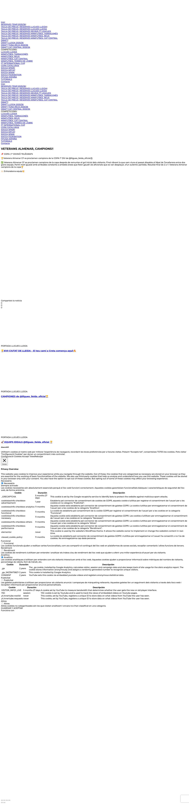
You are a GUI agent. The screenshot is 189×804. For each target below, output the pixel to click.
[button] (94, 303)
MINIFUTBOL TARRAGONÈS (14, 54)
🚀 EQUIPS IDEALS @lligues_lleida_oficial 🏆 (27, 442)
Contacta (5, 82)
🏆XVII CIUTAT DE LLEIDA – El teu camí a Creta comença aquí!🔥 (38, 350)
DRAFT (4, 40)
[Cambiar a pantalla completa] (4, 800)
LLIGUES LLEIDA (9, 52)
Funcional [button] (6, 541)
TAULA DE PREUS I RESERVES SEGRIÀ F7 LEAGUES (26, 31)
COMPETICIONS (9, 50)
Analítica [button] (5, 555)
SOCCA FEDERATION (11, 75)
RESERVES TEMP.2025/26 (13, 24)
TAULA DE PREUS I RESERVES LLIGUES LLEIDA (24, 27)
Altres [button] (4, 601)
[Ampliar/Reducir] (2, 800)
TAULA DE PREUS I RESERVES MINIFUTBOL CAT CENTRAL (29, 38)
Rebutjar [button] (39, 456)
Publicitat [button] (5, 578)
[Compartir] (7, 800)
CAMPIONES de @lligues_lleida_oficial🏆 (24, 396)
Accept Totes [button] (28, 456)
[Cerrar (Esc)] (9, 800)
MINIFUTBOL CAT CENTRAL (14, 59)
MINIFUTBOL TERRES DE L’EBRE (17, 61)
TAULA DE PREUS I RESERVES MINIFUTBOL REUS (25, 36)
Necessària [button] (6, 481)
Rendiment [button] (6, 548)
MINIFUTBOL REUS (10, 56)
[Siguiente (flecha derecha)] (4, 802)
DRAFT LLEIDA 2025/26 (12, 43)
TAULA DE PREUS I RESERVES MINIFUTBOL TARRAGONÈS (29, 34)
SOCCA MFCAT (8, 70)
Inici (3, 22)
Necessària (9, 483)
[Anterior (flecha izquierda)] (2, 802)
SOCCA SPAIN (7, 68)
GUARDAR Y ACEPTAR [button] (12, 608)
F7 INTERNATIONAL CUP (13, 63)
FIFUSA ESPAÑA (9, 77)
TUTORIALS (6, 79)
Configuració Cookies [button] (11, 456)
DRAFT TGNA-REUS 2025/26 (14, 45)
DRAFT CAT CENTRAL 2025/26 (15, 47)
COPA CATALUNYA (10, 66)
